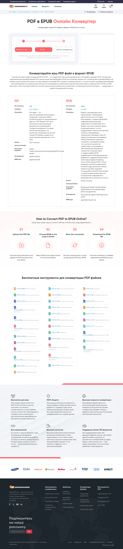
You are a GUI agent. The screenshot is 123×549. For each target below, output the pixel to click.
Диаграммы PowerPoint (66, 499)
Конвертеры (89, 12)
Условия (110, 542)
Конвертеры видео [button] (69, 1)
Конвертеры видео (86, 509)
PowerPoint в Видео (52, 501)
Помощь (110, 1)
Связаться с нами (108, 545)
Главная (34, 6)
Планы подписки (68, 507)
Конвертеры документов (84, 495)
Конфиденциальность (97, 542)
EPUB (69, 100)
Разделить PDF (103, 497)
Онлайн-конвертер (24, 12)
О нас (70, 542)
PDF (42, 12)
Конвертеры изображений (84, 501)
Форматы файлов (105, 12)
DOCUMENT (33, 109)
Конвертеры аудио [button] (54, 1)
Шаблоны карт (68, 503)
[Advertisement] (97, 49)
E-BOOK (84, 109)
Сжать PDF (101, 505)
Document (35, 12)
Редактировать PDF (104, 494)
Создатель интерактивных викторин (50, 507)
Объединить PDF (104, 501)
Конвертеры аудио (86, 505)
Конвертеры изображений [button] (37, 1)
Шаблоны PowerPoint (66, 493)
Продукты (45, 6)
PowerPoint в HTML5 (52, 494)
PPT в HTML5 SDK (51, 497)
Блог (85, 542)
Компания (57, 6)
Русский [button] (100, 1)
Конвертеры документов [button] (17, 1)
